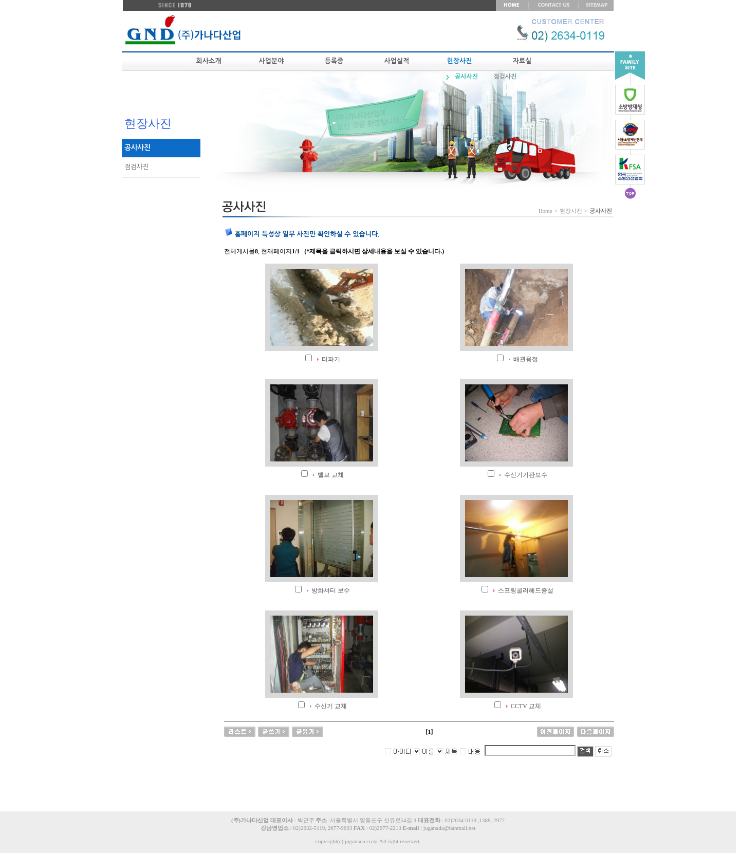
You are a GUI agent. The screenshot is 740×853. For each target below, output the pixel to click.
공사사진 (466, 76)
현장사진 (459, 61)
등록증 (334, 61)
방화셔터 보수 (330, 590)
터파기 (331, 359)
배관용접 (525, 359)
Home (545, 211)
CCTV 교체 (526, 706)
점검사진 (504, 76)
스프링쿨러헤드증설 (525, 590)
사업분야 (271, 61)
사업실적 (397, 61)
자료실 (522, 61)
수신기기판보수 (525, 474)
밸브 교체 (331, 474)
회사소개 (208, 61)
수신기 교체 (330, 706)
